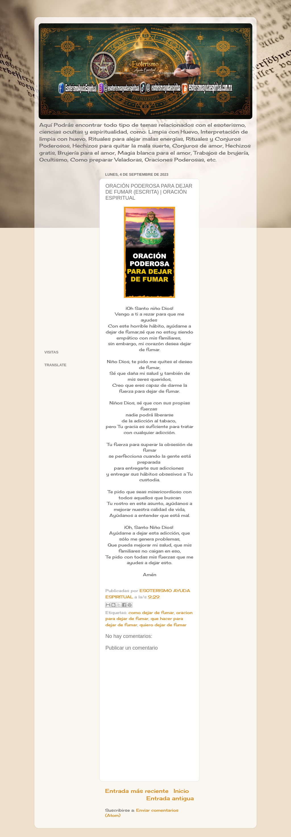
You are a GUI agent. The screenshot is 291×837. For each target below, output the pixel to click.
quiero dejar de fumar (163, 625)
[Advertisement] (68, 256)
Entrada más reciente (137, 790)
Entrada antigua (170, 798)
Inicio (181, 790)
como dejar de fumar (151, 612)
